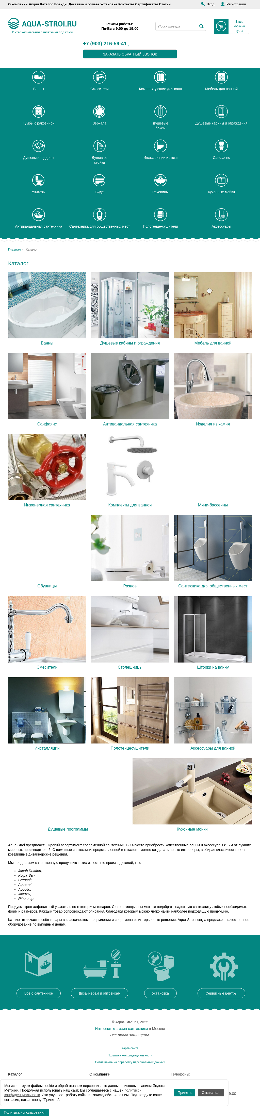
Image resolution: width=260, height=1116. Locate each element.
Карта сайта (130, 1048)
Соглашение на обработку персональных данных (130, 1062)
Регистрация (236, 4)
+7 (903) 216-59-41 (105, 43)
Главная (14, 249)
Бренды (61, 4)
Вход (210, 4)
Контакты (126, 4)
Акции (34, 4)
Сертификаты (146, 4)
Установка (108, 4)
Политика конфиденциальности (129, 1055)
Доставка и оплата (84, 4)
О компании (17, 4)
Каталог (46, 4)
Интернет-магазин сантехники (121, 1028)
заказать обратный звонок (130, 54)
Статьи (165, 4)
